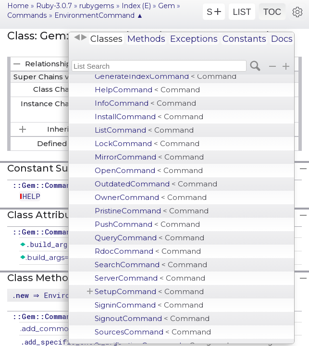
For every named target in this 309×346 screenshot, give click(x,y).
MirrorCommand (149, 156)
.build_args (48, 244)
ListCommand (144, 130)
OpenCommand (149, 170)
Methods (146, 39)
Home (18, 5)
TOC (272, 12)
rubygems (96, 5)
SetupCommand (149, 291)
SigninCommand (149, 304)
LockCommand (147, 143)
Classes (106, 39)
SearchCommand (151, 264)
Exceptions (194, 39)
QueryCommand (149, 237)
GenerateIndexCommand (165, 76)
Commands (27, 15)
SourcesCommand (153, 331)
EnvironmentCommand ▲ (98, 15)
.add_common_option (60, 328)
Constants (244, 39)
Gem (166, 5)
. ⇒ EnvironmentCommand (67, 295)
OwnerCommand (151, 197)
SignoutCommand (152, 318)
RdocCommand (148, 251)
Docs (282, 39)
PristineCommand (152, 210)
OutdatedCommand (156, 183)
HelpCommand (147, 89)
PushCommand (147, 224)
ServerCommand (150, 278)
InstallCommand (149, 116)
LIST (242, 12)
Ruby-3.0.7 (54, 5)
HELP (31, 196)
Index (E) (136, 5)
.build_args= (47, 257)
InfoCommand (145, 103)
